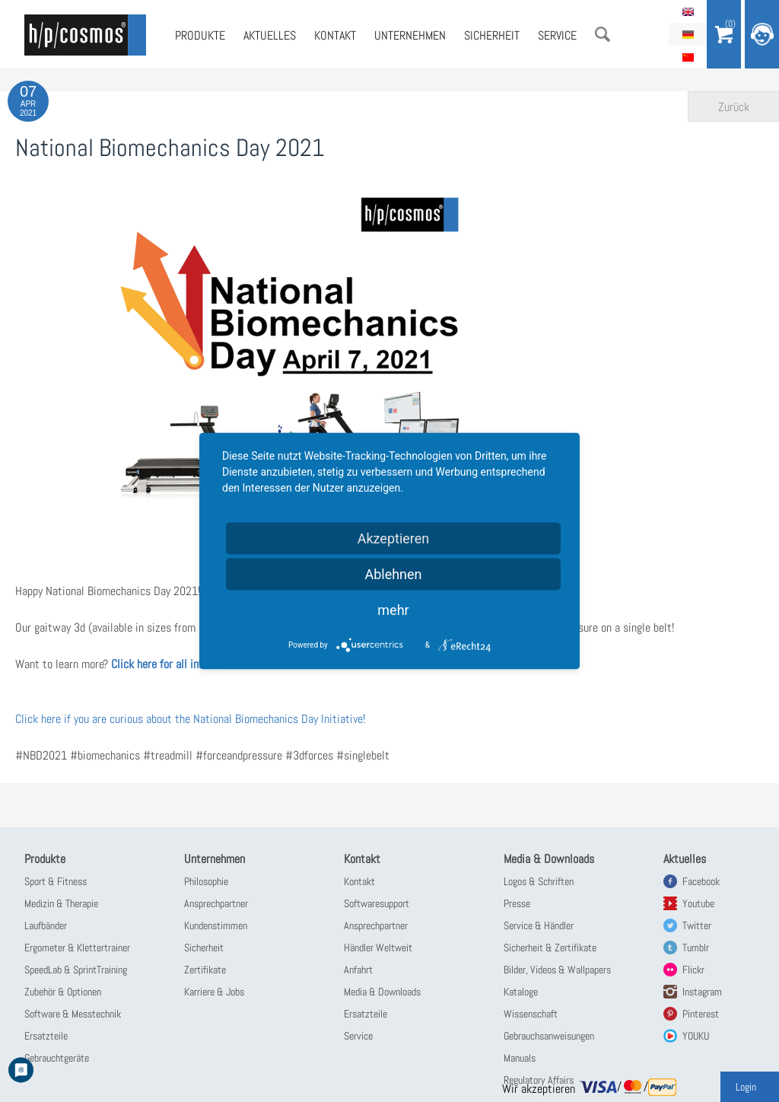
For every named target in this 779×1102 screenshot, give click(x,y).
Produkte (200, 35)
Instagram (702, 991)
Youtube (698, 903)
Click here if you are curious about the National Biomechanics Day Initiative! (190, 719)
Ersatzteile (46, 1036)
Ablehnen (392, 574)
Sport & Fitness (55, 881)
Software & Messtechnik (72, 1014)
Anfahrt (358, 969)
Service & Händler (539, 925)
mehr (393, 610)
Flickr (693, 969)
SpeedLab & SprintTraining (75, 969)
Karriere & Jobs (214, 991)
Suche (602, 34)
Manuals (520, 1058)
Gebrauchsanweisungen (549, 1036)
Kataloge (521, 991)
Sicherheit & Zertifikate (550, 947)
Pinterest (700, 1014)
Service (557, 35)
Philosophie (206, 881)
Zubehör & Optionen (62, 991)
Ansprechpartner (216, 903)
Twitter (696, 925)
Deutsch (688, 34)
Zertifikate (205, 969)
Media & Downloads (382, 991)
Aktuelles (269, 35)
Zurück (733, 107)
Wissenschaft (531, 1014)
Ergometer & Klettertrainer (77, 947)
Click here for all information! (178, 664)
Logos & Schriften (539, 881)
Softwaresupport (376, 903)
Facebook (701, 881)
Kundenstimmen (215, 925)
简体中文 (688, 57)
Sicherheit (492, 35)
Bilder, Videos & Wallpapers (557, 969)
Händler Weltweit (378, 947)
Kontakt (335, 35)
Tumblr (695, 947)
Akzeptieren (394, 538)
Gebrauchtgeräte (56, 1058)
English (688, 11)
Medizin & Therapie (61, 903)
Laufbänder (45, 925)
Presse (517, 903)
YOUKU (695, 1036)
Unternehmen (410, 35)
